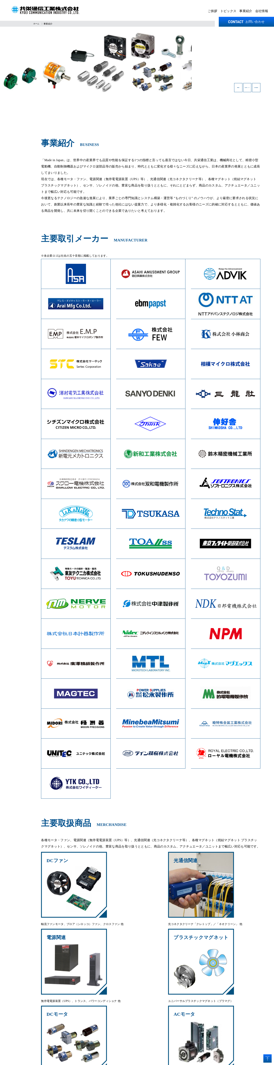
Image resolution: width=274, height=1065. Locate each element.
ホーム (36, 24)
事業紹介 (245, 11)
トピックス (228, 11)
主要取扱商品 (239, 90)
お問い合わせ (246, 21)
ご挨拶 (212, 11)
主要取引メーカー (195, 90)
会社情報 (261, 11)
